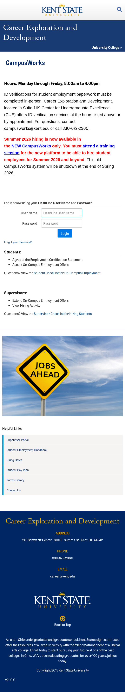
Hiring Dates (14, 460)
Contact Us (13, 490)
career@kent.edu (62, 576)
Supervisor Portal (17, 440)
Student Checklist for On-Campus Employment (67, 272)
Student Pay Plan (17, 470)
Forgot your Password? (18, 242)
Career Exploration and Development (40, 32)
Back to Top (62, 621)
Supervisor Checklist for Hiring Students (63, 313)
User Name (29, 212)
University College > (107, 47)
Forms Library (15, 480)
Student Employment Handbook (26, 450)
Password (29, 223)
